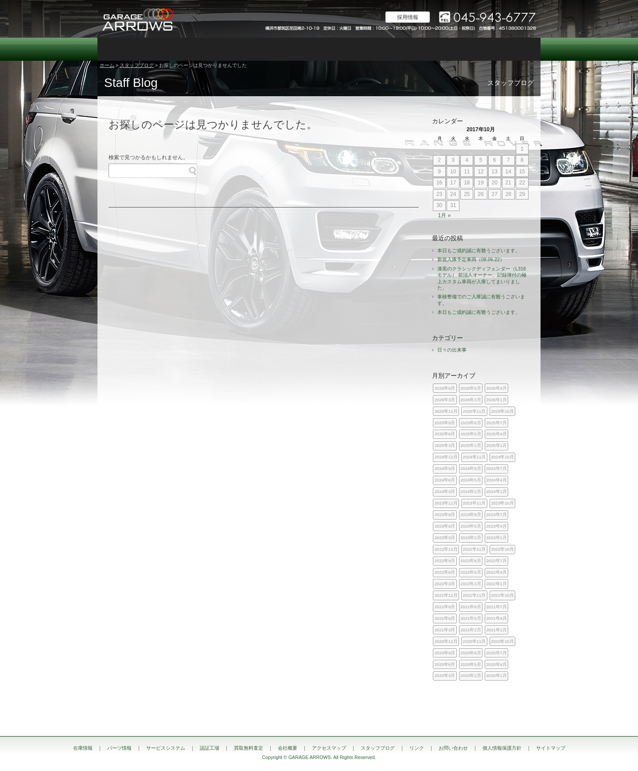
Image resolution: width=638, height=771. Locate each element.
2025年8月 (470, 422)
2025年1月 (496, 445)
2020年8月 (470, 652)
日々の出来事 (452, 349)
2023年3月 (445, 537)
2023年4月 (496, 526)
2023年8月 (470, 514)
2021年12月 (446, 595)
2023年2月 (470, 537)
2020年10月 (502, 641)
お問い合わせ (518, 49)
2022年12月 (446, 549)
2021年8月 (470, 606)
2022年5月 (470, 572)
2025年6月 (445, 433)
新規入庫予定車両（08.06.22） (471, 259)
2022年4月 (496, 572)
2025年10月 (502, 411)
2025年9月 (445, 422)
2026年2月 (470, 399)
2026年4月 (496, 388)
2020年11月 (474, 641)
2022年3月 (445, 583)
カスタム (297, 49)
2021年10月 (502, 595)
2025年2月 (470, 445)
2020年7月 (496, 652)
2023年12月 (446, 503)
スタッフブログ (474, 49)
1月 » (444, 215)
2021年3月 (445, 629)
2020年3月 (445, 675)
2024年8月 (470, 468)
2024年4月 (496, 479)
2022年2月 (470, 583)
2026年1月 (496, 399)
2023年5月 (470, 526)
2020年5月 (470, 664)
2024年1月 (496, 491)
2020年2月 (470, 675)
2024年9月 (445, 468)
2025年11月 (474, 411)
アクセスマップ (430, 49)
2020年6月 (445, 664)
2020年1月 (496, 675)
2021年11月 (474, 595)
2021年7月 (496, 606)
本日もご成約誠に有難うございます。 (478, 250)
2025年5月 (470, 433)
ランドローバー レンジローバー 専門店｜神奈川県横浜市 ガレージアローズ (137, 19)
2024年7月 (496, 468)
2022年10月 (502, 549)
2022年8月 (470, 560)
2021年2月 (470, 629)
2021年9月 (445, 606)
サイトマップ (550, 748)
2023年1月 (496, 537)
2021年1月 (496, 629)
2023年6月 (445, 526)
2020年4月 (496, 664)
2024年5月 (470, 479)
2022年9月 (445, 560)
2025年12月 (446, 411)
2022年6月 (445, 572)
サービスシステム (208, 49)
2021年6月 (445, 618)
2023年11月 (474, 503)
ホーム (107, 65)
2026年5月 (470, 388)
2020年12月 (446, 641)
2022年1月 (496, 583)
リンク (416, 748)
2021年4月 (496, 618)
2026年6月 (445, 388)
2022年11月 (474, 549)
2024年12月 (446, 456)
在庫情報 (119, 49)
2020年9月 (445, 652)
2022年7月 (496, 560)
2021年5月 (470, 618)
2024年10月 (502, 456)
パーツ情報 (164, 49)
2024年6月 (445, 479)
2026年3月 (445, 399)
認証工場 (252, 49)
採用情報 (407, 17)
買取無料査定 (341, 49)
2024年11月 (474, 456)
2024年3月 (445, 491)
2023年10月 (502, 503)
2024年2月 (470, 491)
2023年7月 (496, 514)
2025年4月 (496, 433)
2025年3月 (445, 445)
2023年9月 (445, 514)
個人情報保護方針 (501, 748)
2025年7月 (496, 422)
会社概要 (385, 49)
